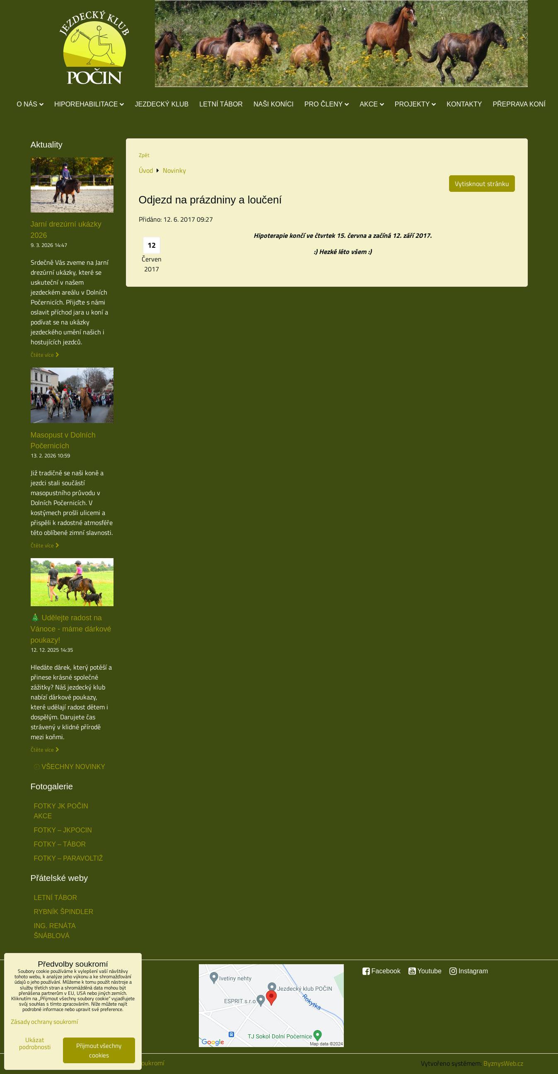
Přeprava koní (519, 104)
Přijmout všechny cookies (98, 1050)
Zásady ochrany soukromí (44, 1021)
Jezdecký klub (161, 104)
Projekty (415, 104)
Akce (372, 104)
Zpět (144, 155)
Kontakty (464, 104)
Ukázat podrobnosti (35, 1043)
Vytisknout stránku (482, 184)
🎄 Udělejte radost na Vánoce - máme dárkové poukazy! (71, 629)
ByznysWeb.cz (503, 1063)
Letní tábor (221, 104)
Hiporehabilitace (89, 104)
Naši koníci (274, 104)
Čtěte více (42, 355)
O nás (30, 104)
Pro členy (326, 104)
